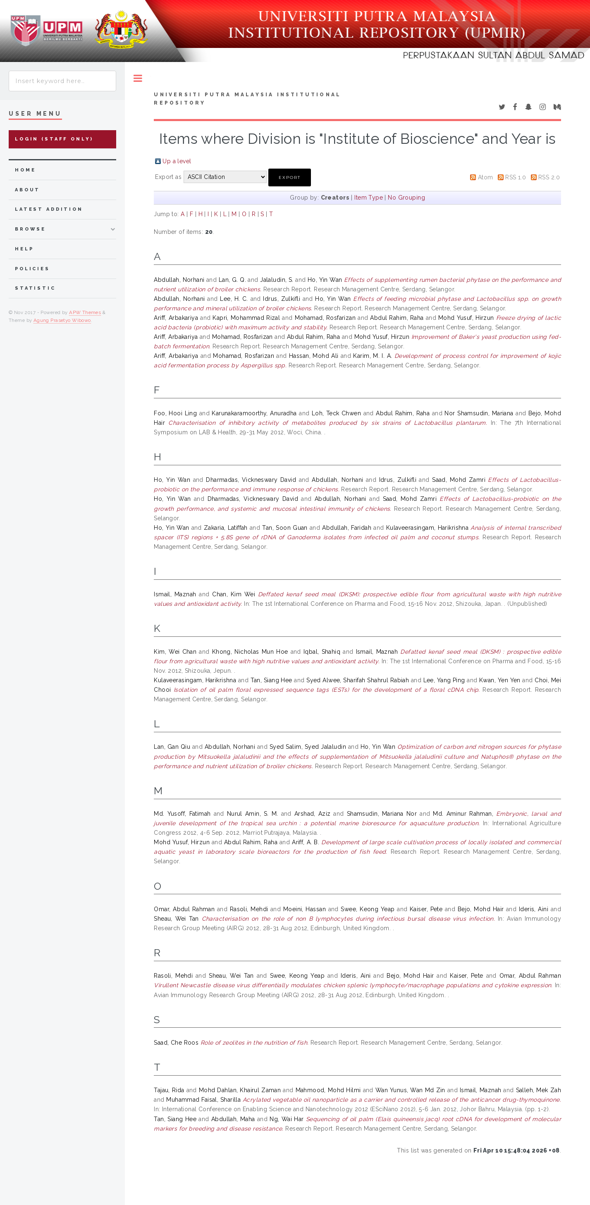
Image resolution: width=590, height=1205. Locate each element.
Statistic (35, 288)
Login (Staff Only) (54, 139)
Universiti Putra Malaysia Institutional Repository (247, 99)
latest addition (49, 209)
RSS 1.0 (515, 177)
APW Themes (85, 312)
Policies (32, 268)
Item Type (368, 197)
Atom (485, 177)
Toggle (138, 78)
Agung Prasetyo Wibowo (62, 320)
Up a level (176, 161)
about (27, 190)
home (25, 170)
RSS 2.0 (549, 177)
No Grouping (406, 197)
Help (24, 249)
